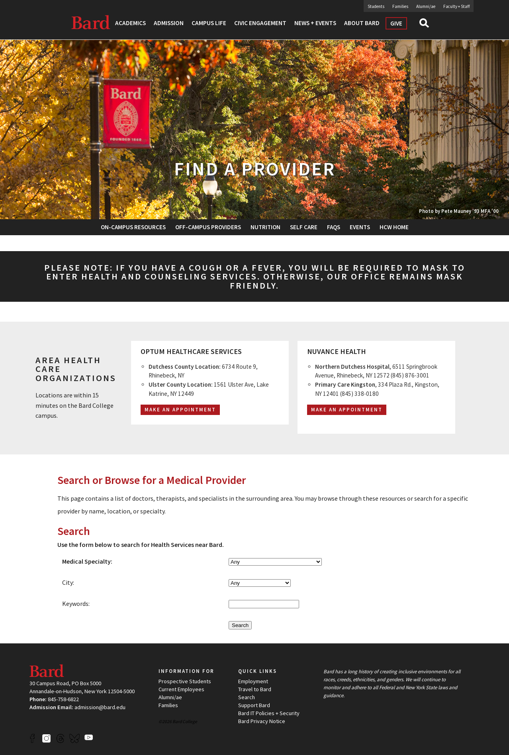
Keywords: (76, 604)
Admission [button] (169, 23)
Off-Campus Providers (208, 227)
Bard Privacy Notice (261, 721)
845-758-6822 (63, 699)
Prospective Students (185, 681)
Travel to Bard (254, 689)
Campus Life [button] (209, 23)
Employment (253, 681)
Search (427, 25)
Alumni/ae (425, 6)
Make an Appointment (346, 409)
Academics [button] (130, 23)
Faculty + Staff (456, 6)
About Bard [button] (362, 23)
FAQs (333, 227)
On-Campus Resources (133, 227)
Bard (91, 22)
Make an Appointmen (178, 409)
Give (396, 23)
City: (68, 582)
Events (360, 227)
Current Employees (181, 689)
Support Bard (254, 705)
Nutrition (265, 227)
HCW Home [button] (394, 227)
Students (376, 6)
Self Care (303, 227)
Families (400, 6)
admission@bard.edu (99, 707)
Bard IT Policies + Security (269, 713)
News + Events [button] (315, 23)
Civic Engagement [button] (260, 23)
